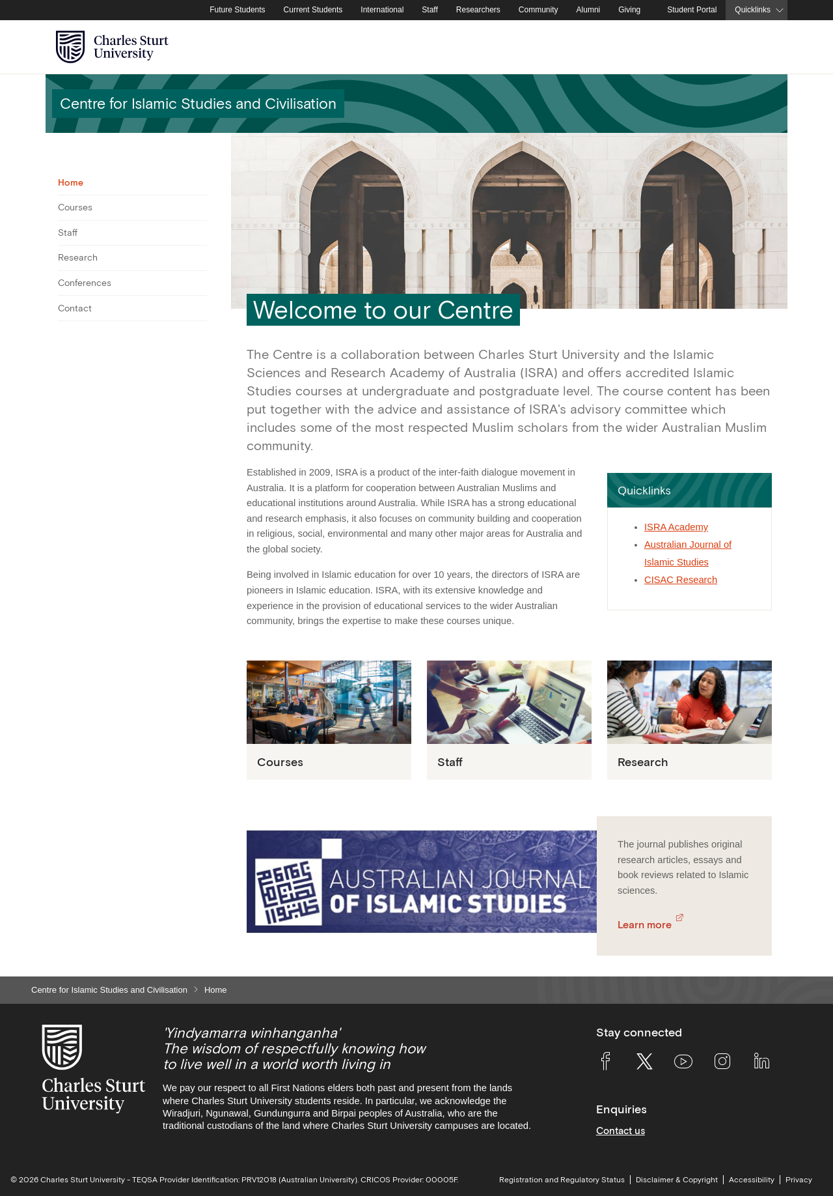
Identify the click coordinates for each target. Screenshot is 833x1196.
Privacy (798, 1179)
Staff (429, 9)
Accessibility (751, 1179)
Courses (75, 207)
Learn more (645, 924)
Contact (75, 308)
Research (78, 257)
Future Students (237, 9)
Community (538, 9)
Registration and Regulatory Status (562, 1179)
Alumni (589, 9)
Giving (629, 9)
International (382, 9)
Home (70, 182)
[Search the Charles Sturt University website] (762, 47)
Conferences (84, 283)
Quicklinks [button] (753, 9)
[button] (689, 490)
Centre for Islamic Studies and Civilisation (109, 990)
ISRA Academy (676, 527)
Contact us (620, 1130)
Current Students (313, 9)
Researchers (478, 9)
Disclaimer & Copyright (677, 1179)
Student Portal (692, 9)
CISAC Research (680, 580)
